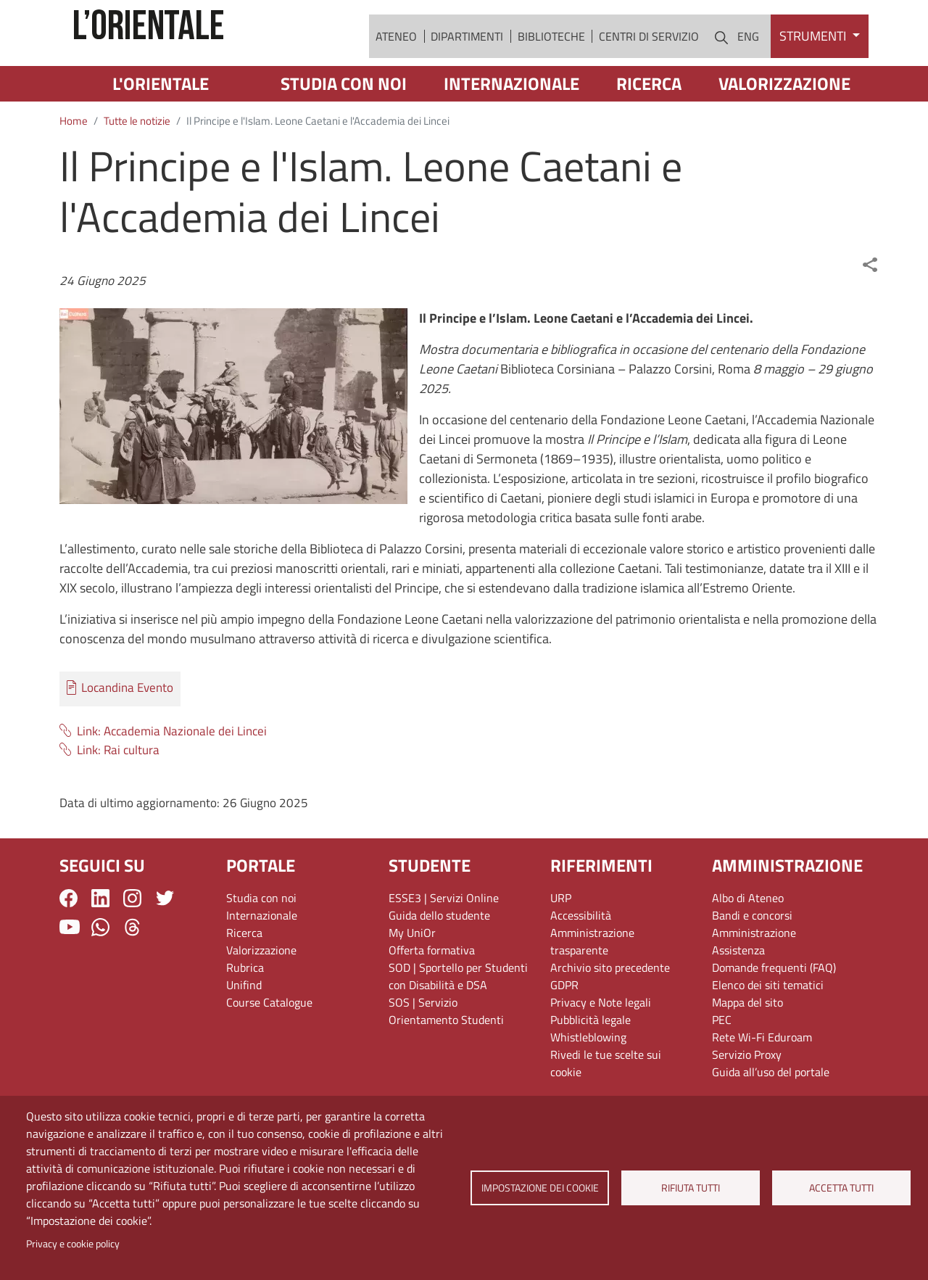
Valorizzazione (784, 124)
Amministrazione (754, 973)
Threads (132, 967)
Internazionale (511, 124)
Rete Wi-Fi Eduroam (762, 1077)
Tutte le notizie (137, 161)
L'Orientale (160, 124)
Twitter (165, 939)
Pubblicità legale (590, 1060)
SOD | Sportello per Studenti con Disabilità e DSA (458, 1016)
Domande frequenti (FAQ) (774, 1008)
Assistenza (738, 990)
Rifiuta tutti (690, 1188)
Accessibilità (580, 956)
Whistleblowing (588, 1077)
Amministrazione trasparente (592, 982)
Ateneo (396, 56)
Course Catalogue (269, 1043)
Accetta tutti (841, 1188)
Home (73, 161)
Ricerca (649, 124)
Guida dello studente (439, 956)
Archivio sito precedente (610, 1008)
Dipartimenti (467, 56)
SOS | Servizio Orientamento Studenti (446, 1051)
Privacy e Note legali (600, 1043)
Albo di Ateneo (748, 938)
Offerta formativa (432, 990)
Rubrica (245, 1008)
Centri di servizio (649, 56)
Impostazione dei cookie (539, 1188)
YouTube (69, 967)
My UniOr (412, 973)
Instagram (132, 939)
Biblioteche (551, 56)
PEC (722, 1060)
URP (560, 938)
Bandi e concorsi (752, 956)
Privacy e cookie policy (73, 1243)
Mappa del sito (747, 1043)
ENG (748, 56)
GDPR (564, 1025)
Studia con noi (344, 124)
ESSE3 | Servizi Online (444, 938)
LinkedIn (100, 939)
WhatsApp (100, 967)
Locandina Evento (127, 728)
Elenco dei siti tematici (768, 1025)
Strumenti (814, 56)
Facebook (68, 939)
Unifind (244, 1025)
